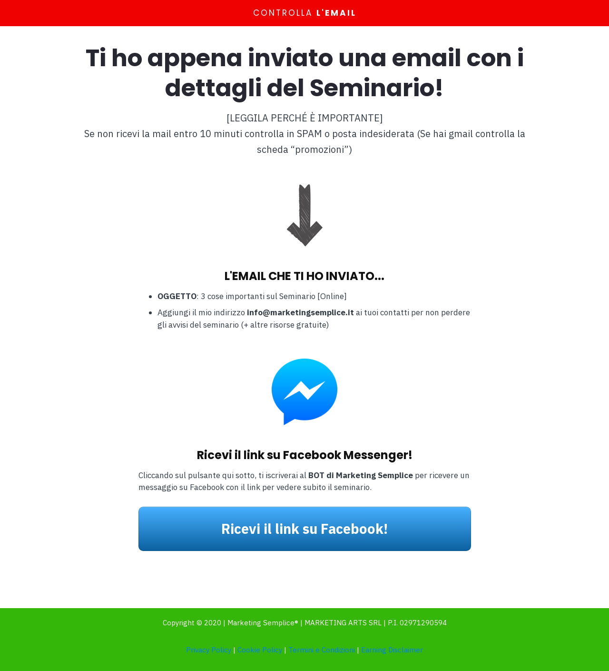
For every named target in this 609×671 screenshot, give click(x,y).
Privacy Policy (208, 649)
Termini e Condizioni (321, 649)
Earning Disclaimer (392, 649)
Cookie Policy (259, 649)
